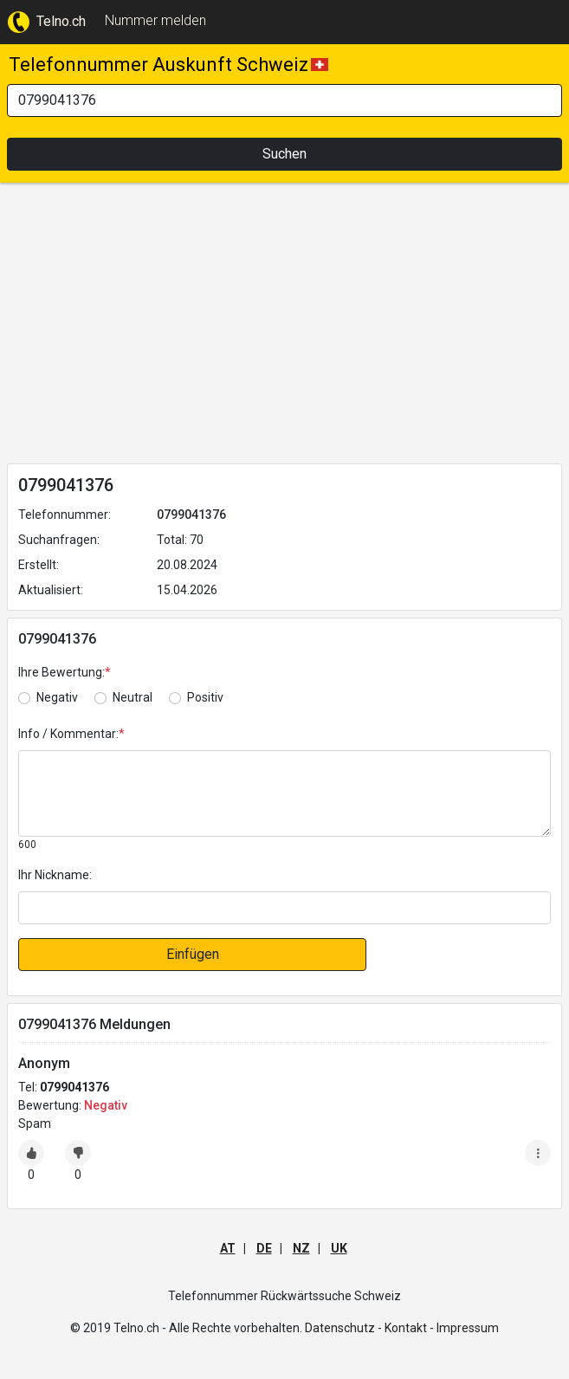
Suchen (284, 154)
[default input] (284, 907)
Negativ (57, 697)
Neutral (132, 697)
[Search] (284, 100)
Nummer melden (155, 20)
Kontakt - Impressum (442, 1328)
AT (228, 1248)
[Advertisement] (284, 326)
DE (264, 1248)
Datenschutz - (343, 1328)
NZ (301, 1248)
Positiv (205, 697)
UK (339, 1248)
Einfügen (192, 954)
